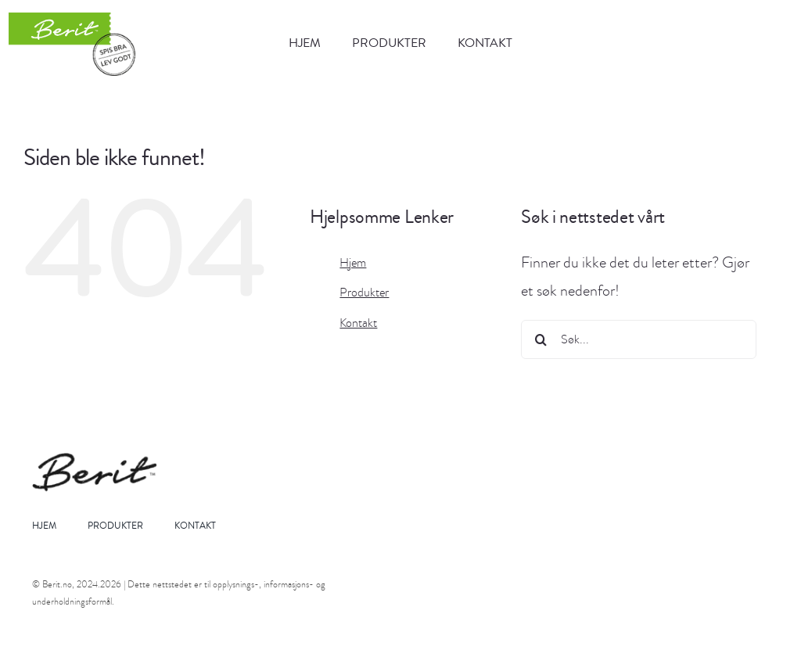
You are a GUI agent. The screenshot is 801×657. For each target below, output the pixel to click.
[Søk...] (638, 339)
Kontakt (358, 323)
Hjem (352, 262)
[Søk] (540, 339)
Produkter (364, 292)
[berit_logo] (72, 44)
